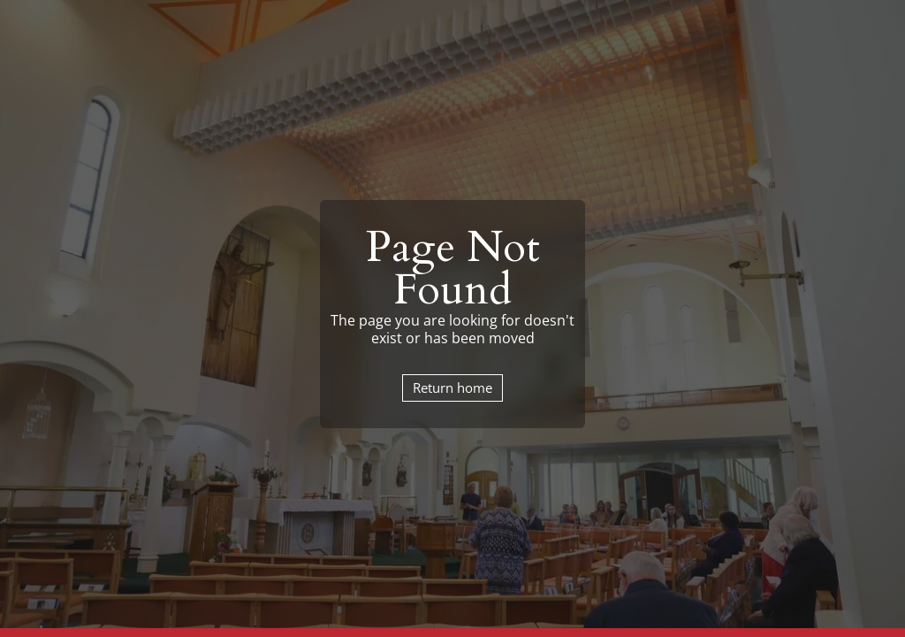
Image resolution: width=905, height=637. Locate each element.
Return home (452, 387)
